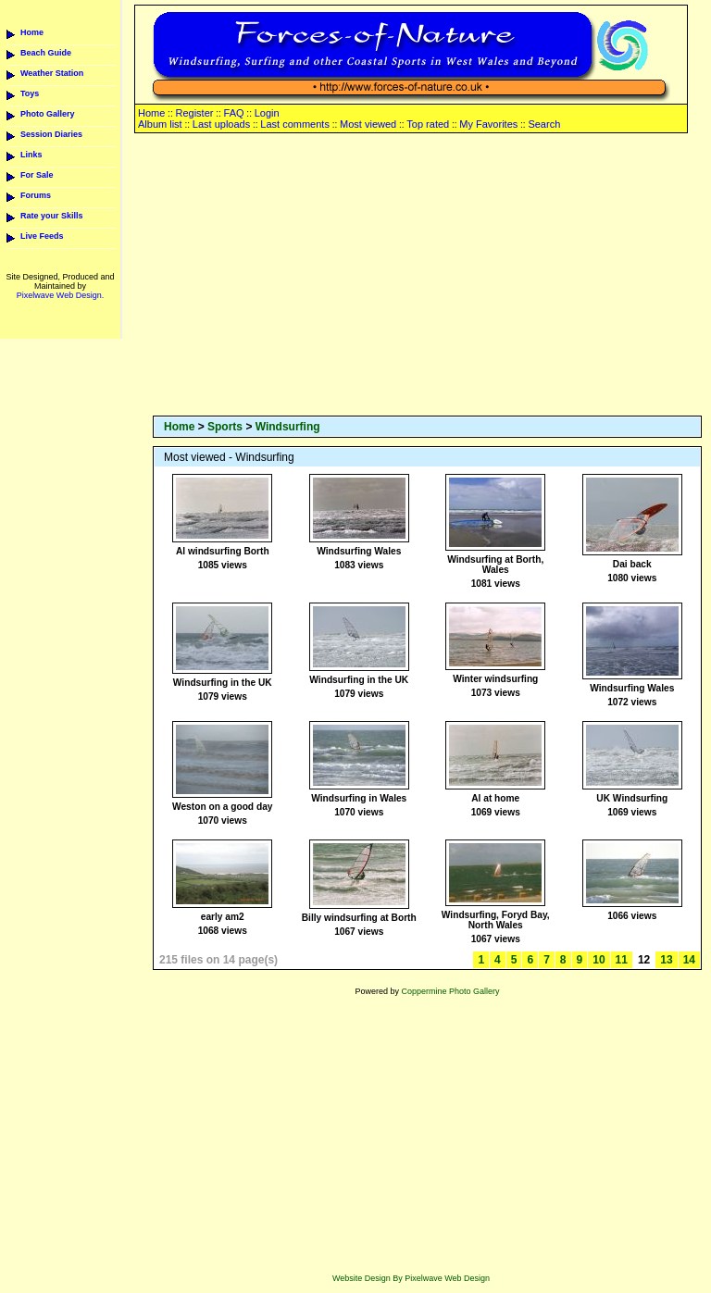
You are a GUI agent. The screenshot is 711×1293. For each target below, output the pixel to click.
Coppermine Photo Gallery (450, 991)
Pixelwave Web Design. (60, 295)
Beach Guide (45, 52)
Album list (160, 124)
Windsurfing (288, 426)
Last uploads (221, 124)
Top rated (427, 124)
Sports (225, 426)
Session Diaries (51, 134)
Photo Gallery (47, 113)
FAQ (234, 112)
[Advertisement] (427, 275)
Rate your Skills (51, 215)
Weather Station (51, 73)
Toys (29, 93)
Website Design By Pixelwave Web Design (411, 1278)
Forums (35, 195)
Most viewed (368, 124)
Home (32, 32)
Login (267, 112)
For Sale (37, 175)
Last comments (295, 124)
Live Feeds (42, 236)
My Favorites (488, 124)
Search (544, 124)
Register (194, 112)
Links (31, 154)
